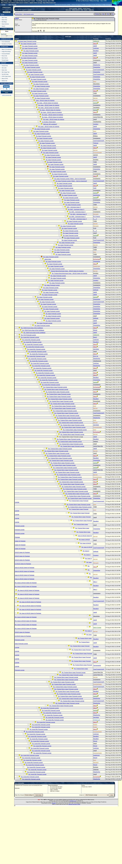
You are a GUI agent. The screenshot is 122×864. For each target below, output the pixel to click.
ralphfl (17, 18)
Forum (3, 41)
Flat (112, 13)
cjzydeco (95, 124)
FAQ (82, 10)
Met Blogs (4, 21)
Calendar (91, 10)
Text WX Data (5, 74)
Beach (95, 337)
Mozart (95, 330)
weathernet (96, 755)
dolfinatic (95, 290)
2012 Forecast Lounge (29, 14)
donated (54, 803)
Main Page (4, 17)
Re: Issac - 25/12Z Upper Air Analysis (47, 103)
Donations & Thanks (7, 43)
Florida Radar (5, 60)
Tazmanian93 (97, 665)
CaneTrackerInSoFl (98, 69)
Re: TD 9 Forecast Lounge (28, 335)
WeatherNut (96, 65)
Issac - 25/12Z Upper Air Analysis (45, 100)
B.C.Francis (96, 216)
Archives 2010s (18, 14)
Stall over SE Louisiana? (50, 124)
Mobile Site (4, 80)
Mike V (95, 582)
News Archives (5, 24)
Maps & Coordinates (7, 49)
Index (102, 13)
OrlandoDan (96, 67)
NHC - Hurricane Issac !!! (74, 207)
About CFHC (5, 78)
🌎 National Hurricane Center (6, 92)
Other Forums (73, 8)
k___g (95, 219)
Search (3, 26)
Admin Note (47, 259)
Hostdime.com (73, 800)
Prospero (95, 555)
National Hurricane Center (74, 804)
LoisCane (96, 48)
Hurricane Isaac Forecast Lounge (27, 41)
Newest (7, 41)
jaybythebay (96, 195)
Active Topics (86, 8)
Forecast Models (6, 53)
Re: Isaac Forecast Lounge (28, 43)
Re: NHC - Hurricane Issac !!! (76, 209)
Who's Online (76, 10)
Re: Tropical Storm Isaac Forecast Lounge (55, 387)
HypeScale (3, 34)
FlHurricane (7, 7)
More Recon (5, 58)
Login (3, 5)
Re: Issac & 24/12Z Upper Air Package (26, 582)
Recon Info (4, 55)
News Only (4, 19)
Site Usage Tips (5, 72)
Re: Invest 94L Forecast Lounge (30, 337)
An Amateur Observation (49, 121)
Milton (79, 4)
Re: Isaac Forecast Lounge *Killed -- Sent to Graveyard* (70, 178)
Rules (86, 10)
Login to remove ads (6, 95)
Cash (94, 188)
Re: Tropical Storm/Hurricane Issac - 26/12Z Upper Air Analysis (69, 273)
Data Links (4, 70)
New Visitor (12, 5)
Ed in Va (95, 356)
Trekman (95, 143)
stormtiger (96, 349)
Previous (96, 13)
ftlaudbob (96, 50)
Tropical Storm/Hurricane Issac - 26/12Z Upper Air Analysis (67, 271)
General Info (5, 65)
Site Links (4, 67)
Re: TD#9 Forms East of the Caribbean (32, 328)
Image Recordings (6, 51)
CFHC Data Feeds (6, 76)
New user (68, 10)
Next (107, 13)
